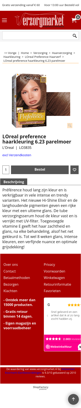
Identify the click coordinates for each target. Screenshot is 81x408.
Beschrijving (13, 182)
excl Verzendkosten (16, 155)
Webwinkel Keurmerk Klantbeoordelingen (40, 371)
